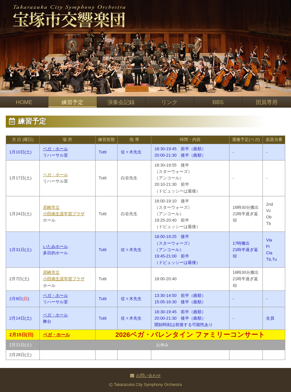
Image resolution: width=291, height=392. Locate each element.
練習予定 (72, 102)
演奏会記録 (121, 102)
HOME (24, 102)
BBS (218, 102)
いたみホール (55, 246)
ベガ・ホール (55, 148)
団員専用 (267, 102)
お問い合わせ (148, 375)
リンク (169, 102)
